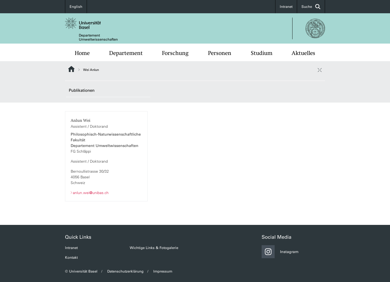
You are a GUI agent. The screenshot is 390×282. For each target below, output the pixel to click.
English (76, 7)
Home (82, 53)
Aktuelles (303, 53)
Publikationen (82, 90)
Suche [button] (310, 6)
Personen (219, 53)
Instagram (280, 251)
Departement (126, 53)
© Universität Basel (81, 271)
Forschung (175, 53)
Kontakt (71, 257)
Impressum (162, 271)
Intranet (286, 7)
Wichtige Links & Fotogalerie (154, 248)
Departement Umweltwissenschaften (98, 37)
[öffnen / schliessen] (319, 69)
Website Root (71, 69)
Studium (261, 53)
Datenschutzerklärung (125, 271)
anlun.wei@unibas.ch (91, 192)
